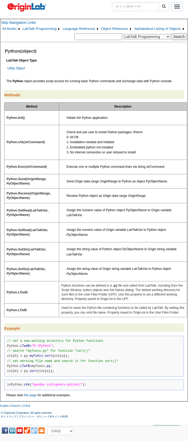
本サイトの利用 (58, 416)
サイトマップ (8, 416)
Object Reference (114, 29)
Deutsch (15, 405)
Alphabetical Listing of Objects (157, 29)
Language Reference (78, 29)
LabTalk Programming (40, 29)
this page (30, 395)
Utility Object (16, 68)
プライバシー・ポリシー (33, 416)
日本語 (26, 405)
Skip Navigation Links (18, 22)
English (4, 405)
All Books (9, 29)
